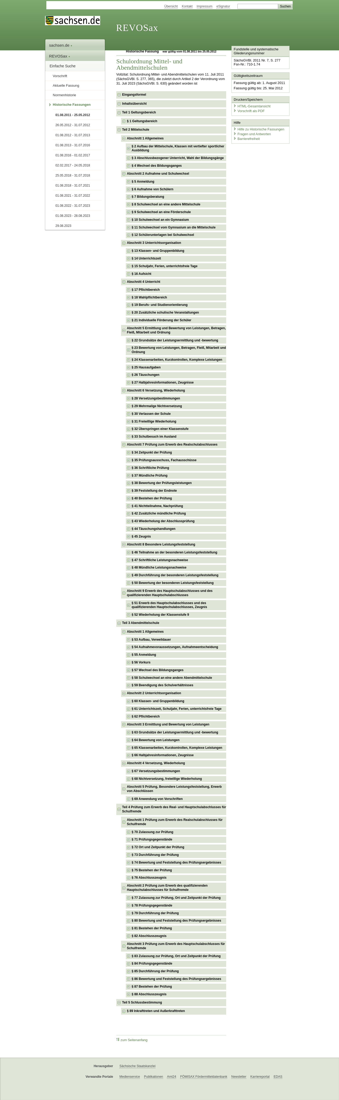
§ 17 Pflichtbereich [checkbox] (146, 290)
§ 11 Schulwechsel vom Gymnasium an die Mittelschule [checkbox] (174, 227)
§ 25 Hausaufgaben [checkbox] (146, 367)
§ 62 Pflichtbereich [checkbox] (146, 716)
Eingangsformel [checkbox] (134, 94)
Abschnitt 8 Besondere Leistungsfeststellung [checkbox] (161, 544)
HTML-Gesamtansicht (251, 106)
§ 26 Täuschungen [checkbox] (145, 375)
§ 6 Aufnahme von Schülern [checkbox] (152, 189)
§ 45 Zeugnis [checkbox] (141, 536)
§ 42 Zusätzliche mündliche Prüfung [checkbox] (159, 513)
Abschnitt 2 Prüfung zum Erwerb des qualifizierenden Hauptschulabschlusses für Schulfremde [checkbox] (167, 888)
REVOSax (137, 28)
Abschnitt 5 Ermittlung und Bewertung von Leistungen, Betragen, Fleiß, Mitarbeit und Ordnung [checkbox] (176, 330)
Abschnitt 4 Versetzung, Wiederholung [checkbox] (156, 763)
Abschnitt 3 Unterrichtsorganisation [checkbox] (154, 243)
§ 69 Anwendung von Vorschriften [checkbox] (157, 799)
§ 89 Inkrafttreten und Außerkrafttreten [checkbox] (156, 1011)
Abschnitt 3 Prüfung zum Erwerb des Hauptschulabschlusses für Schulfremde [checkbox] (176, 946)
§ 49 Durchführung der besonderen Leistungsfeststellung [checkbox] (175, 575)
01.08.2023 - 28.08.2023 (72, 216)
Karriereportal (260, 1077)
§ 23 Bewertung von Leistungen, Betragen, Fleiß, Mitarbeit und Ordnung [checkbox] (179, 350)
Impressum (204, 6)
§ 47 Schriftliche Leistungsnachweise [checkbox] (160, 560)
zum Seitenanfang (132, 1040)
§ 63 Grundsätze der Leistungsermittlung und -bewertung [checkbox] (175, 732)
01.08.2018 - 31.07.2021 (72, 185)
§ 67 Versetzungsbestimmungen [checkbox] (156, 771)
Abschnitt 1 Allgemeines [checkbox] (145, 138)
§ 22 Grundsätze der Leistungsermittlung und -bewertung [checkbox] (175, 340)
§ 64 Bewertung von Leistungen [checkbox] (156, 740)
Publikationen (153, 1077)
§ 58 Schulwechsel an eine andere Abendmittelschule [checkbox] (172, 678)
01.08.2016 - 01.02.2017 (72, 155)
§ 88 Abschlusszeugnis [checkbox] (149, 994)
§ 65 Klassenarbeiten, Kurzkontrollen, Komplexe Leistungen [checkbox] (177, 748)
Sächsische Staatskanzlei (137, 1066)
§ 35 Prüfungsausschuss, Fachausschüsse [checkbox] (164, 460)
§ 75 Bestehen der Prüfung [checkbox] (152, 870)
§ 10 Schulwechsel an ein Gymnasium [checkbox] (160, 220)
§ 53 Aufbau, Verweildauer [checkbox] (151, 639)
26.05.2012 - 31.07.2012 (72, 125)
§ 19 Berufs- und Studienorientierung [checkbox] (160, 305)
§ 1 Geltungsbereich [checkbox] (142, 121)
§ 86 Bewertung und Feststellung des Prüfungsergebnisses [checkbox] (176, 979)
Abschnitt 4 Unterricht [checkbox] (143, 282)
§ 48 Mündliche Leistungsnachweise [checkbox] (159, 567)
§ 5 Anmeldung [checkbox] (143, 181)
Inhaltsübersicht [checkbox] (134, 103)
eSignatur (223, 6)
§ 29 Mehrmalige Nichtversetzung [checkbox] (157, 406)
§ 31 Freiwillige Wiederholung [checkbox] (154, 421)
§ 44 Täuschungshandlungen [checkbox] (153, 529)
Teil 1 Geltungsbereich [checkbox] (139, 112)
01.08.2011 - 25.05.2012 (72, 115)
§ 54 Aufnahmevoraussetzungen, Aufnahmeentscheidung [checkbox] (175, 647)
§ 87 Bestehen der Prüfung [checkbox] (152, 986)
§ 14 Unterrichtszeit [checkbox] (146, 258)
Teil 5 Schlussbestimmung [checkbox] (142, 1002)
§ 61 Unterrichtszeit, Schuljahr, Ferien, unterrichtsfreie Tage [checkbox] (176, 709)
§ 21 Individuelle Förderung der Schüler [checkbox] (161, 320)
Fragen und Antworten (252, 134)
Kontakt (187, 6)
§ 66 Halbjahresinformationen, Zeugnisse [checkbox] (163, 755)
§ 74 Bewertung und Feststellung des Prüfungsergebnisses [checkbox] (176, 862)
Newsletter (238, 1077)
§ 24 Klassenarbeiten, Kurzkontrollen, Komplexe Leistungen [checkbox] (177, 360)
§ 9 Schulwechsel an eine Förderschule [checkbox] (161, 212)
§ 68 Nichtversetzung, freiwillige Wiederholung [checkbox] (167, 779)
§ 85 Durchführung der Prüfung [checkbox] (155, 971)
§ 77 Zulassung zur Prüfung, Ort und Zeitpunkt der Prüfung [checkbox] (176, 898)
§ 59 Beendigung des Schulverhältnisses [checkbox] (162, 685)
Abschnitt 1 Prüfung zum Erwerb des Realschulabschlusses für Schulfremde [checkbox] (174, 822)
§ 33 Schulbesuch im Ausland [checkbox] (154, 436)
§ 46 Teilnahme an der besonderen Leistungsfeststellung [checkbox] (174, 552)
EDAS (278, 1077)
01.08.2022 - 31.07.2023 (72, 206)
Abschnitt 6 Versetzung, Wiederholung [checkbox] (156, 390)
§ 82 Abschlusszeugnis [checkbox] (149, 936)
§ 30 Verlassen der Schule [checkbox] (151, 414)
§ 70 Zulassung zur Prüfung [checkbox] (152, 832)
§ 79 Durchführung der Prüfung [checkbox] (155, 913)
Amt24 (171, 1077)
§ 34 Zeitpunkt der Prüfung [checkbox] (152, 452)
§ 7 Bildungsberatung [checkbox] (148, 197)
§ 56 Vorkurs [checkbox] (141, 662)
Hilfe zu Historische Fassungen (258, 129)
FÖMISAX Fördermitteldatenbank (203, 1077)
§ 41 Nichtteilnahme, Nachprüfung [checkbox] (157, 506)
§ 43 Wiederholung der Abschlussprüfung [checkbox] (163, 521)
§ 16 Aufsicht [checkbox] (141, 274)
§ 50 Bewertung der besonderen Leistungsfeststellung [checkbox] (172, 583)
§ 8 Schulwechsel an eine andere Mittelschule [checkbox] (166, 204)
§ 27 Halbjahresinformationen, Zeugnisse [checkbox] (163, 382)
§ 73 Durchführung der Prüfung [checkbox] (155, 855)
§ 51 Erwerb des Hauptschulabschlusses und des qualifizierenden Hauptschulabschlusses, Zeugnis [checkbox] (169, 605)
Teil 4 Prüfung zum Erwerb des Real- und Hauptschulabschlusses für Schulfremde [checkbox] (174, 809)
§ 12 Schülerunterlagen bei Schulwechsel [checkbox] (163, 235)
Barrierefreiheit (246, 138)
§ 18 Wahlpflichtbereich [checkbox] (149, 297)
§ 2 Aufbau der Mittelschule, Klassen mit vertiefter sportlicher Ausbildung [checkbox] (178, 148)
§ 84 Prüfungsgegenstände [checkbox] (152, 963)
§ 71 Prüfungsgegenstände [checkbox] (152, 839)
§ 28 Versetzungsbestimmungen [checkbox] (156, 398)
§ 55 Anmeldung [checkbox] (144, 655)
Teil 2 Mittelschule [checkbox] (135, 129)
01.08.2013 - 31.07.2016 (72, 145)
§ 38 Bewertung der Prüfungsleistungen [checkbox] (162, 483)
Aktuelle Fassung (66, 85)
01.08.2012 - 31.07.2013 (72, 135)
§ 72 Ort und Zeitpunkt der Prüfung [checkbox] (158, 847)
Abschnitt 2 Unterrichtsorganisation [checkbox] (154, 693)
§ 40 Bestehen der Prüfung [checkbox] (152, 498)
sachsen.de (60, 45)
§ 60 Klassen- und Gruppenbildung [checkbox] (158, 701)
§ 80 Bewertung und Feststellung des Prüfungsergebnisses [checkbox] (176, 920)
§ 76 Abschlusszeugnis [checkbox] (149, 877)
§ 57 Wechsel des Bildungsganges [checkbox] (158, 670)
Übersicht (171, 6)
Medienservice (129, 1077)
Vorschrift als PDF (249, 111)
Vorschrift (60, 76)
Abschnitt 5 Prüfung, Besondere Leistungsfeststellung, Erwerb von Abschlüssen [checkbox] (174, 789)
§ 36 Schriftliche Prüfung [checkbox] (150, 468)
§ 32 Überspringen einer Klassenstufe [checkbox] (160, 429)
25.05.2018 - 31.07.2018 (72, 175)
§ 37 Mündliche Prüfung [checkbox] (149, 475)
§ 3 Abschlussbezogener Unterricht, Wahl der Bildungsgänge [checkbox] (178, 158)
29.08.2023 (63, 226)
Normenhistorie (64, 95)
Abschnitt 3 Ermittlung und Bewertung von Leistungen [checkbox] (168, 724)
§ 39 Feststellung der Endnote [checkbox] (154, 490)
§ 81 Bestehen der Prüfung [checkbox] (152, 928)
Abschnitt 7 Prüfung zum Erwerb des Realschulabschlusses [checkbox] (172, 444)
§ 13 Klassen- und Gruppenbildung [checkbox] (158, 251)
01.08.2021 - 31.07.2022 (72, 195)
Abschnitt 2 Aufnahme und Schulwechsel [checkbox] (158, 173)
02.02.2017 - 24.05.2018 (72, 165)
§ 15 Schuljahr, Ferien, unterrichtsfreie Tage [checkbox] (165, 266)
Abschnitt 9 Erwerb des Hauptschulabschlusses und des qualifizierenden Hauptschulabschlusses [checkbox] (169, 593)
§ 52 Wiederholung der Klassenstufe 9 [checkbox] (160, 615)
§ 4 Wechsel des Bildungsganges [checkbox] (157, 166)
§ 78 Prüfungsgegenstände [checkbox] (152, 905)
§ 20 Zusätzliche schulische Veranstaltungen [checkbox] (165, 312)
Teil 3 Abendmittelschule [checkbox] (140, 623)
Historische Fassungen (72, 105)
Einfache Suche (62, 66)
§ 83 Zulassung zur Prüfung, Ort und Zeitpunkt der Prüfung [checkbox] (176, 956)
